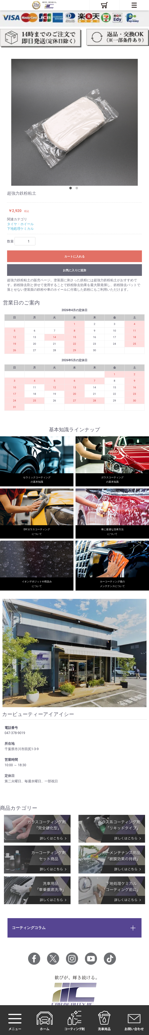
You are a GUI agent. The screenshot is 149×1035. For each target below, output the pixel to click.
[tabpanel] (74, 122)
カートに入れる (74, 256)
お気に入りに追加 (74, 270)
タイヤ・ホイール (20, 224)
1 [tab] (71, 189)
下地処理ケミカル (20, 229)
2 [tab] (78, 189)
